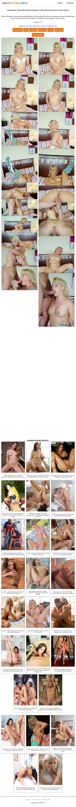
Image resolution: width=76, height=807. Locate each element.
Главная (28, 799)
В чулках (50, 30)
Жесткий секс (42, 30)
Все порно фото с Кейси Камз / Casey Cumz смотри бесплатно (40, 26)
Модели (59, 3)
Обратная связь (45, 799)
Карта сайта (36, 799)
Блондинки (33, 30)
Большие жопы (17, 30)
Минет (26, 30)
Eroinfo (14, 3)
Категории (70, 3)
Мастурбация (59, 30)
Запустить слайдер (38, 35)
